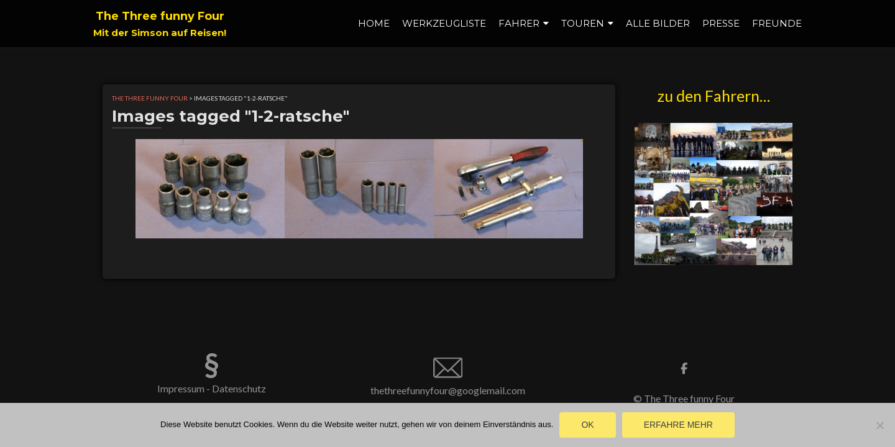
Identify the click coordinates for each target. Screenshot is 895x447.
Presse (721, 23)
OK (587, 425)
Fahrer (518, 23)
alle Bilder (658, 23)
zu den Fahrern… (713, 95)
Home (374, 23)
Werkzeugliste (444, 23)
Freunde (777, 23)
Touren (582, 23)
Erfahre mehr (678, 425)
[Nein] (879, 425)
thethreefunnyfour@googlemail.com (447, 390)
